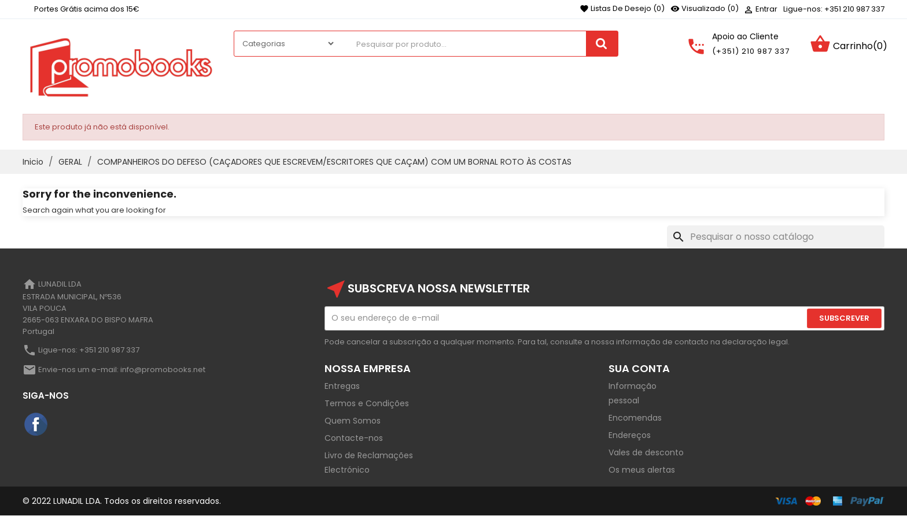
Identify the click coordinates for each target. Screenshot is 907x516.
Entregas (342, 386)
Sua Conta (639, 368)
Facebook (36, 424)
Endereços (630, 435)
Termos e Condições (367, 403)
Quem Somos (353, 420)
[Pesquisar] (775, 236)
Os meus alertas (642, 470)
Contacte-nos (354, 438)
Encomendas (635, 418)
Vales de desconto (646, 452)
